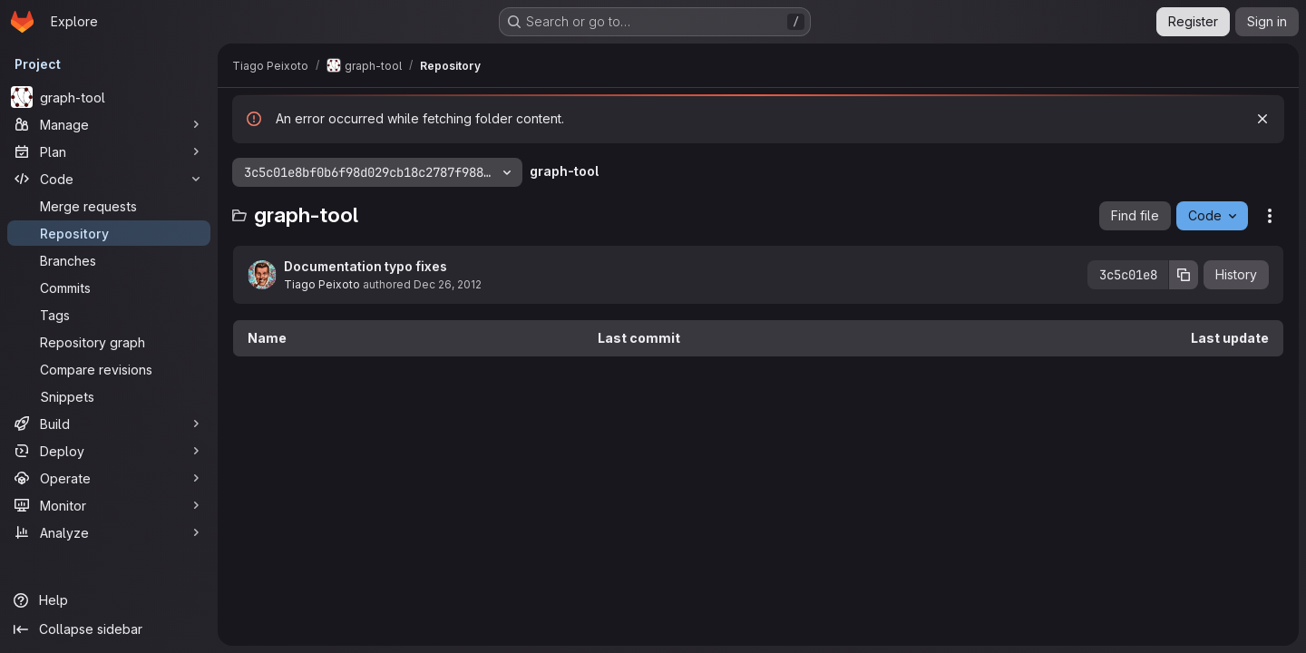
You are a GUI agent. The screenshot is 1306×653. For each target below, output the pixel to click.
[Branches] (108, 260)
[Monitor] (108, 505)
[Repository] (108, 233)
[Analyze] (108, 532)
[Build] (108, 423)
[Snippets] (108, 396)
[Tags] (108, 314)
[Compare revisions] (108, 369)
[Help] (108, 600)
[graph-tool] (108, 97)
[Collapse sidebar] (108, 629)
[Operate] (108, 478)
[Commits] (108, 287)
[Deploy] (108, 450)
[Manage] (108, 124)
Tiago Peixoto (322, 284)
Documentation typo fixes (365, 266)
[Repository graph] (108, 342)
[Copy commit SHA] (1183, 274)
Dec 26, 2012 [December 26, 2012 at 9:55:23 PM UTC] (448, 284)
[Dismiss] (1262, 119)
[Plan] (108, 151)
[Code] (108, 178)
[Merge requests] (108, 206)
